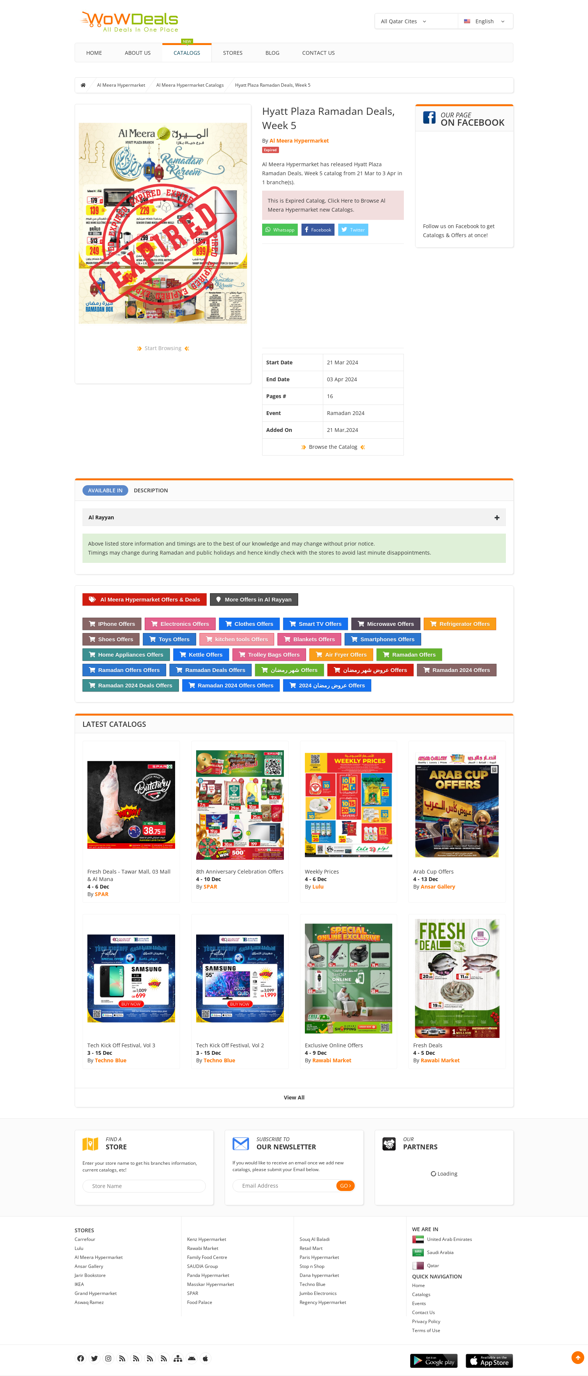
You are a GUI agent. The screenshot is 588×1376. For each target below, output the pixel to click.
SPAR (101, 894)
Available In (105, 490)
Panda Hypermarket (208, 1275)
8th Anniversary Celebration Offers (240, 871)
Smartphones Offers (382, 639)
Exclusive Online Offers (334, 1045)
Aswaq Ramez (89, 1302)
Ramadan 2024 (345, 413)
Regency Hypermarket (323, 1302)
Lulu (318, 886)
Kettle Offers (201, 654)
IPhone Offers (112, 624)
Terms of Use (426, 1330)
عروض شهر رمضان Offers (370, 670)
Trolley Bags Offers (269, 654)
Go (344, 1185)
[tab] (294, 517)
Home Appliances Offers (126, 654)
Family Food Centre (207, 1257)
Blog (272, 52)
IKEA (79, 1284)
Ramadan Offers (409, 654)
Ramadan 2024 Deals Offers (130, 685)
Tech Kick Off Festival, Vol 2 (230, 1045)
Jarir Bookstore (90, 1275)
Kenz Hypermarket (206, 1239)
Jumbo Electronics (318, 1293)
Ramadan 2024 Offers (456, 670)
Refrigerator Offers (460, 624)
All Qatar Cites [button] (399, 21)
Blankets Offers (309, 639)
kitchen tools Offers (237, 639)
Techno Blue (110, 1060)
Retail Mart (311, 1248)
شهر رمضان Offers (289, 670)
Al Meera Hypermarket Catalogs (190, 85)
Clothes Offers (249, 624)
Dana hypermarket (319, 1275)
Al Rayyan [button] (294, 517)
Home (94, 52)
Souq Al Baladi (315, 1239)
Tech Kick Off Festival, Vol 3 (121, 1045)
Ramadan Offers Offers (124, 670)
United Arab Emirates (442, 1239)
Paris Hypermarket (319, 1257)
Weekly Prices (322, 871)
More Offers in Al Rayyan (254, 599)
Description (151, 490)
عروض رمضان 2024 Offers (327, 685)
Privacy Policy (426, 1321)
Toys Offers (169, 639)
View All (294, 1097)
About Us (138, 52)
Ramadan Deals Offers (210, 670)
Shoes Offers (111, 639)
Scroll (578, 1357)
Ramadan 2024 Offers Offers (231, 685)
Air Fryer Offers (341, 654)
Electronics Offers (180, 624)
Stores (233, 52)
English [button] (479, 21)
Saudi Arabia (433, 1252)
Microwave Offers (386, 624)
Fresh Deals (427, 1045)
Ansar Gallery (438, 886)
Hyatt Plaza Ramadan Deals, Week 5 (272, 85)
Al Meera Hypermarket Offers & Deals (144, 599)
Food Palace (199, 1302)
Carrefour (85, 1239)
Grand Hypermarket (96, 1293)
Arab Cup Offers (433, 871)
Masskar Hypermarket (210, 1284)
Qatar (425, 1265)
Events (419, 1303)
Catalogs (187, 49)
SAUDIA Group (202, 1266)
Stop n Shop (312, 1266)
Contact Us (318, 52)
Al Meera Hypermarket (121, 85)
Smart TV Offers (316, 624)
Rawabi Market (331, 1060)
